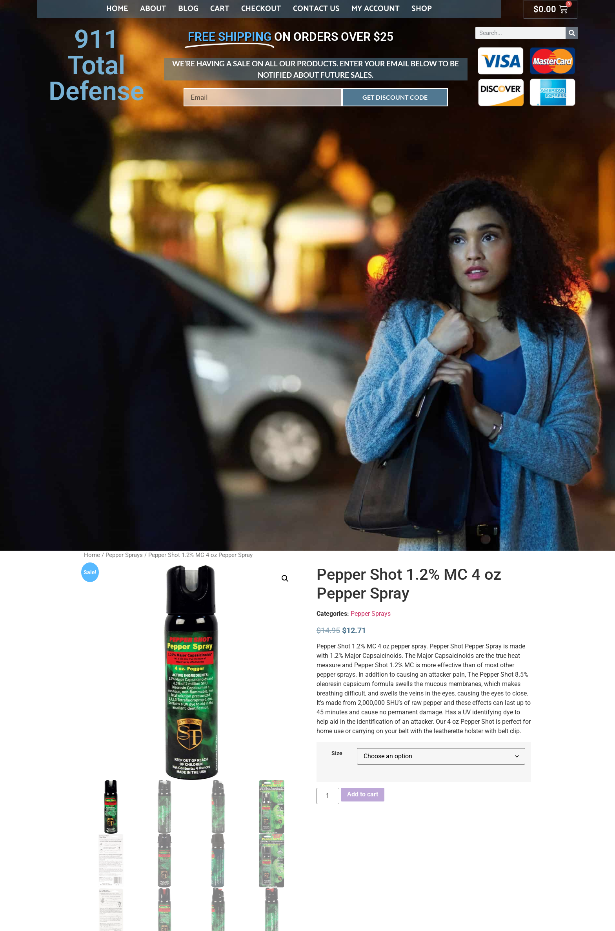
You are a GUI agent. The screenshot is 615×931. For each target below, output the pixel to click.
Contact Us (316, 8)
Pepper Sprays (124, 555)
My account (375, 8)
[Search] (572, 33)
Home (117, 8)
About (153, 8)
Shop (421, 8)
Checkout (261, 8)
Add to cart (362, 794)
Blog (188, 8)
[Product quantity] (328, 796)
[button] (285, 578)
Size (336, 753)
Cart (219, 8)
